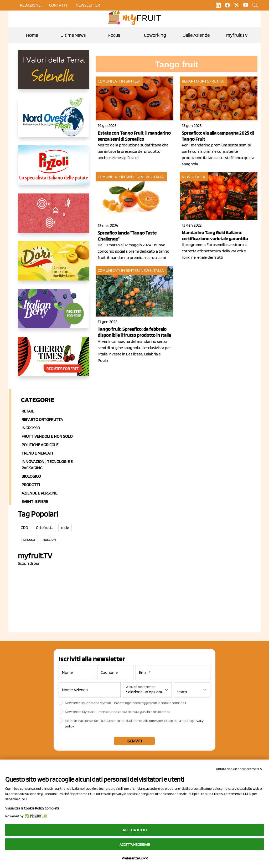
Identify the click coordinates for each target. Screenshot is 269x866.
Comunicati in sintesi (119, 81)
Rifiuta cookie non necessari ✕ (239, 769)
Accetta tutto (135, 830)
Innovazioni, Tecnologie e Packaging (47, 464)
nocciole (49, 539)
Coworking (155, 35)
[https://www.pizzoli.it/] (53, 169)
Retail (28, 411)
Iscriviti (134, 740)
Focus (114, 35)
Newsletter (88, 5)
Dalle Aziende (196, 35)
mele (65, 527)
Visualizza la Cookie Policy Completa (32, 808)
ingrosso (28, 539)
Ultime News (73, 35)
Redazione (30, 5)
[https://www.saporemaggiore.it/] (53, 217)
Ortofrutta (44, 527)
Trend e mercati (37, 453)
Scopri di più (28, 563)
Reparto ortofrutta (42, 419)
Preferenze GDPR (135, 858)
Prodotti (31, 484)
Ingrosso (31, 427)
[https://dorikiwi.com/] (53, 265)
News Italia (152, 176)
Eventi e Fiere (35, 501)
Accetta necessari (135, 844)
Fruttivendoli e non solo (47, 436)
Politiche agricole (40, 444)
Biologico (31, 476)
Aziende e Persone (39, 493)
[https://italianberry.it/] (53, 313)
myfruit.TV (237, 35)
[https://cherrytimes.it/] (53, 361)
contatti (58, 5)
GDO (24, 527)
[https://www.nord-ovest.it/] (53, 121)
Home (32, 35)
